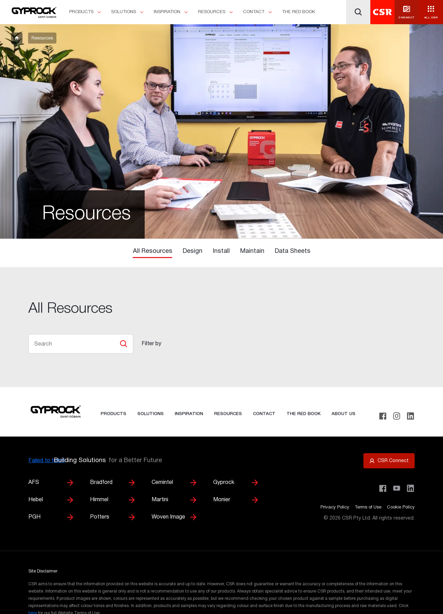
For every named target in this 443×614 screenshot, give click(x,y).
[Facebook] (383, 416)
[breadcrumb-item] (16, 38)
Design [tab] (192, 251)
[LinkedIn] (410, 416)
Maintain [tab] (252, 251)
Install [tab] (221, 251)
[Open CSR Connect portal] (389, 460)
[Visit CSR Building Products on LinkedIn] (410, 488)
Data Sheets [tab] (292, 251)
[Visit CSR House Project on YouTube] (396, 488)
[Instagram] (396, 416)
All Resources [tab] (152, 251)
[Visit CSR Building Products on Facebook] (383, 488)
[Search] (358, 12)
